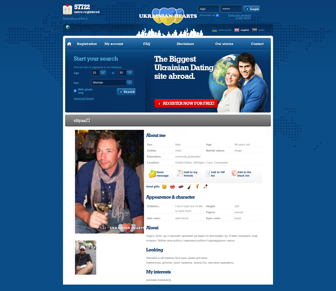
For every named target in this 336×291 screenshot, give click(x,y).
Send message (163, 174)
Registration (87, 44)
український (224, 30)
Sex (76, 82)
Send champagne (189, 186)
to (113, 73)
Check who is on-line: (75, 18)
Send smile (164, 186)
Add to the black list (244, 174)
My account (114, 44)
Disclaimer (185, 44)
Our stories (224, 44)
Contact (257, 44)
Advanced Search (84, 98)
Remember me (207, 15)
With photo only (85, 91)
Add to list (218, 174)
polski (261, 30)
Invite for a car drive (180, 186)
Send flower (205, 186)
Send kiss (172, 186)
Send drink (197, 186)
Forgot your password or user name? (239, 16)
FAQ (146, 44)
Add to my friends (191, 174)
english (245, 30)
